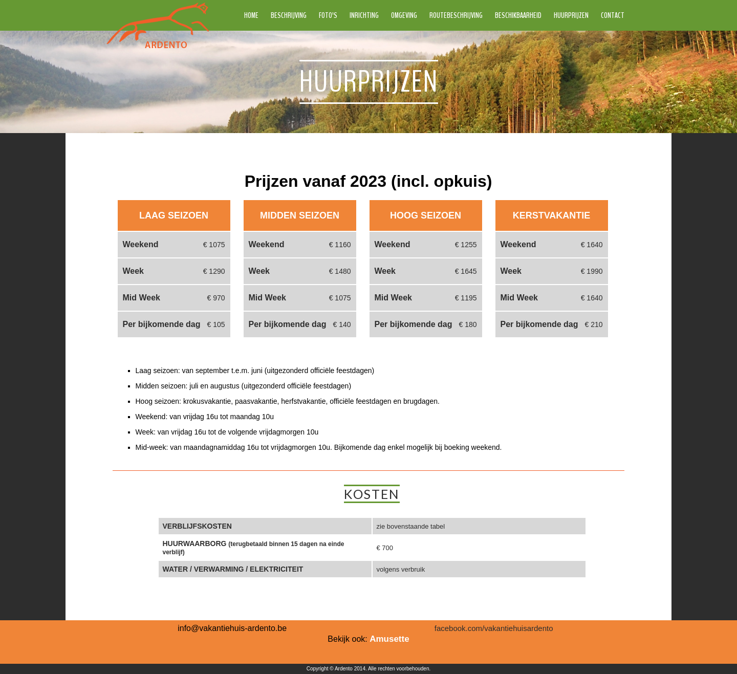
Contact (612, 15)
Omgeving (404, 15)
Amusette (389, 639)
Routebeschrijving (456, 15)
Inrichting (364, 15)
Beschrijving (289, 15)
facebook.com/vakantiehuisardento (494, 628)
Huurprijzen (571, 15)
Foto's (328, 15)
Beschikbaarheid (518, 15)
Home (251, 15)
